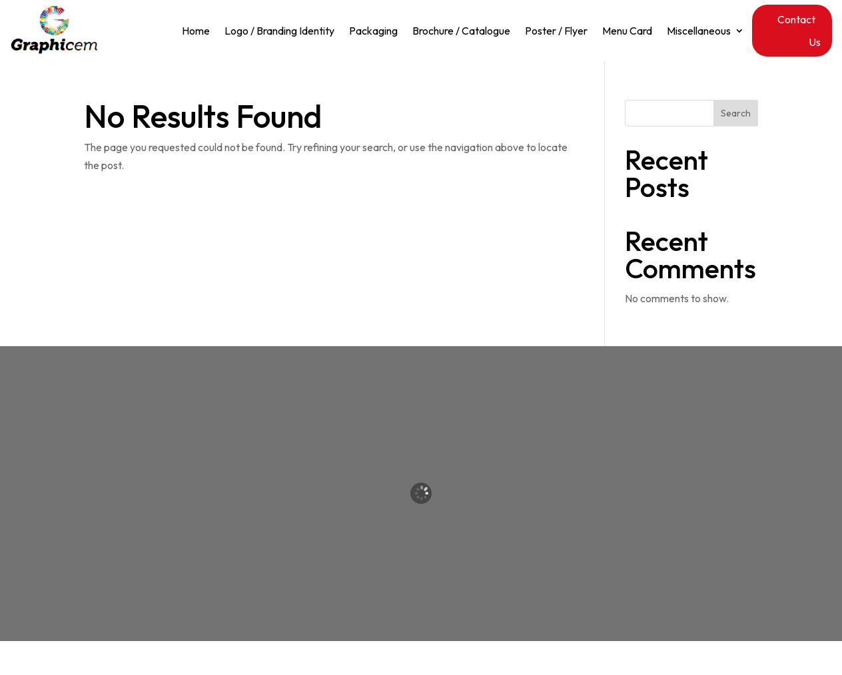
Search (736, 113)
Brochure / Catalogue (461, 31)
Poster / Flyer (556, 31)
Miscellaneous (699, 31)
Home (196, 31)
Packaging (373, 31)
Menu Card (627, 31)
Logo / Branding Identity (279, 31)
